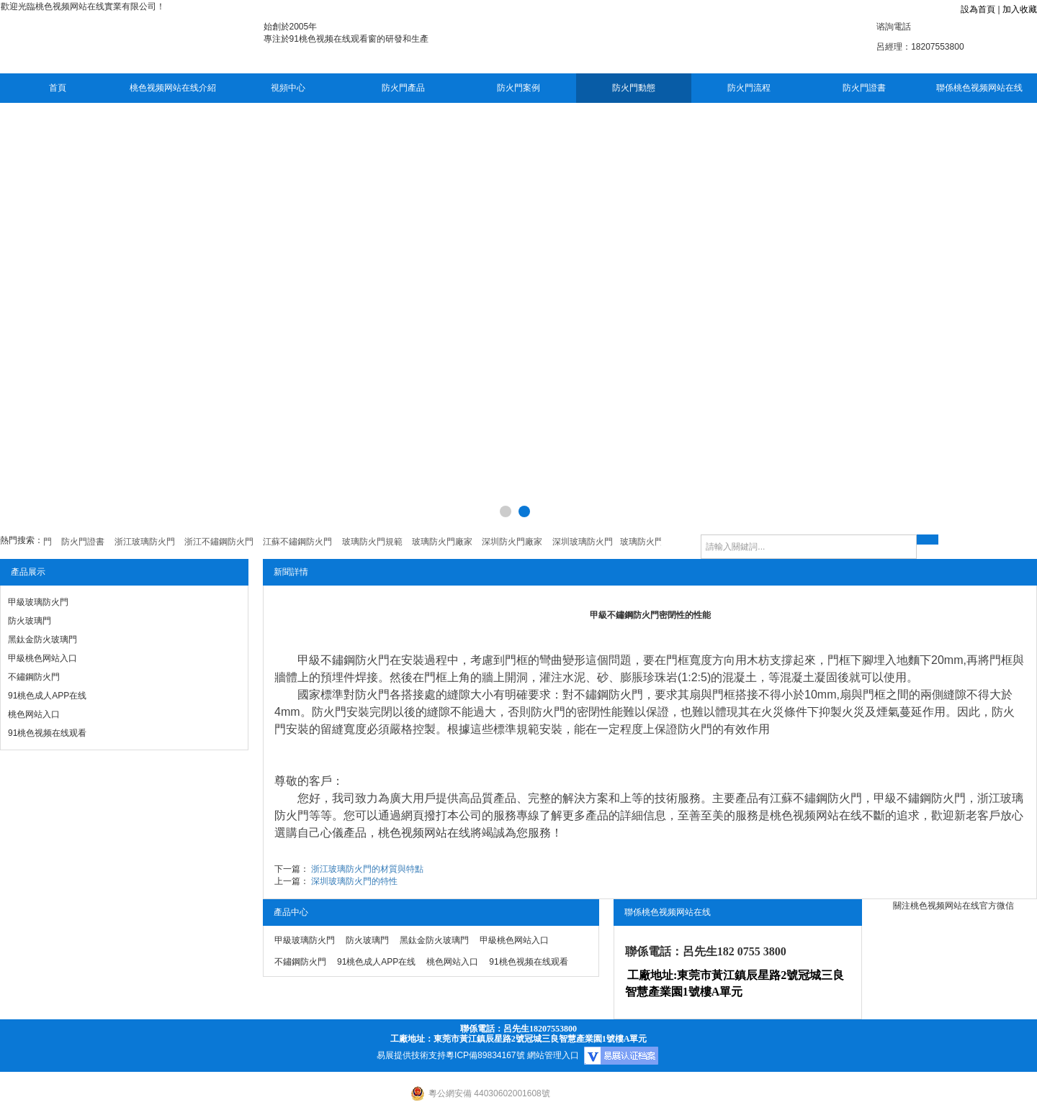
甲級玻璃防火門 (38, 602)
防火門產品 (403, 88)
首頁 (57, 88)
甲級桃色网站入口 (42, 658)
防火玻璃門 (29, 621)
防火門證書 (864, 88)
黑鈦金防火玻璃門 (42, 639)
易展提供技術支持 (411, 1055)
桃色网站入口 (34, 714)
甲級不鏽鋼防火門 (343, 660)
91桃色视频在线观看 (47, 733)
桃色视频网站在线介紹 (173, 88)
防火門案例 (518, 88)
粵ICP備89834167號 (485, 1055)
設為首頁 (978, 9)
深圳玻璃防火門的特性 (354, 881)
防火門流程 (749, 88)
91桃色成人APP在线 (47, 696)
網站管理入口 (553, 1055)
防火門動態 (633, 88)
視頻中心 (288, 88)
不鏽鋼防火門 (34, 677)
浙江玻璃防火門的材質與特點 (367, 869)
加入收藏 (1019, 9)
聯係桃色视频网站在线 (979, 88)
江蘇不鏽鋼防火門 (816, 798)
